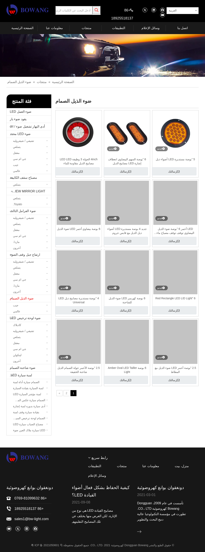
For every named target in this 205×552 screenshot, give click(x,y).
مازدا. (16, 242)
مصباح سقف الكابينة (23, 177)
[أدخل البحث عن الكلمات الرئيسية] (73, 10)
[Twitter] (144, 9)
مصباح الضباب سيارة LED (28, 424)
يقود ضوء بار (18, 119)
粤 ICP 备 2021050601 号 (47, 545)
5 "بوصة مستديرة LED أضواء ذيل (175, 159)
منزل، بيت (182, 466)
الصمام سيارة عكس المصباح (28, 400)
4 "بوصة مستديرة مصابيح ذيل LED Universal (78, 300)
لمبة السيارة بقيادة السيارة (28, 388)
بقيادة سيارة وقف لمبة (26, 412)
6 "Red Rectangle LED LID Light (175, 298)
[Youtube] (162, 14)
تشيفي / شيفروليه (23, 140)
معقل (16, 152)
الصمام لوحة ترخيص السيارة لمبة (28, 418)
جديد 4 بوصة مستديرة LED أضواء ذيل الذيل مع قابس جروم (127, 230)
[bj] (102, 55)
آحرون (17, 248)
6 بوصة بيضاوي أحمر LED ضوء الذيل (78, 228)
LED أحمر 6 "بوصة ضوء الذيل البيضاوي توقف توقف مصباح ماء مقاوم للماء (175, 231)
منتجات (122, 466)
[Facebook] (162, 9)
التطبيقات (94, 466)
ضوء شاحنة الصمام (22, 367)
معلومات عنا (150, 466)
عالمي (16, 170)
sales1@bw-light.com (31, 519)
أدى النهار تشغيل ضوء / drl (27, 126)
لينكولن (17, 355)
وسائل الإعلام (97, 475)
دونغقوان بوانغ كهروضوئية (160, 487)
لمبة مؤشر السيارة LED (27, 394)
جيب (15, 164)
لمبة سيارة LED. (21, 375)
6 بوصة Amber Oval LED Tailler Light (127, 369)
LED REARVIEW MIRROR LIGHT (26, 191)
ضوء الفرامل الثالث (23, 211)
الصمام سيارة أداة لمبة (26, 382)
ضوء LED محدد (20, 134)
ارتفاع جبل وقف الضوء (25, 254)
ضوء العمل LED (20, 111)
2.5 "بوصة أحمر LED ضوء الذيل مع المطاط (175, 369)
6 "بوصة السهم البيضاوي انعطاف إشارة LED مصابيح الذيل (127, 161)
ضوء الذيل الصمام (22, 298)
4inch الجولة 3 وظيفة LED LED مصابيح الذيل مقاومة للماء (78, 161)
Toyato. (17, 204)
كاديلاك (17, 325)
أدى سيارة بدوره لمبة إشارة (29, 406)
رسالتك (174, 171)
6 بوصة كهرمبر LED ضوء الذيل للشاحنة (127, 300)
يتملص (17, 146)
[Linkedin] (153, 9)
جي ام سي (19, 158)
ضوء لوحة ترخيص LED (25, 318)
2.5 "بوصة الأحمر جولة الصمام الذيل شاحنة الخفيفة (78, 369)
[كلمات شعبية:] (96, 10)
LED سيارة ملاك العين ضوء (29, 430)
